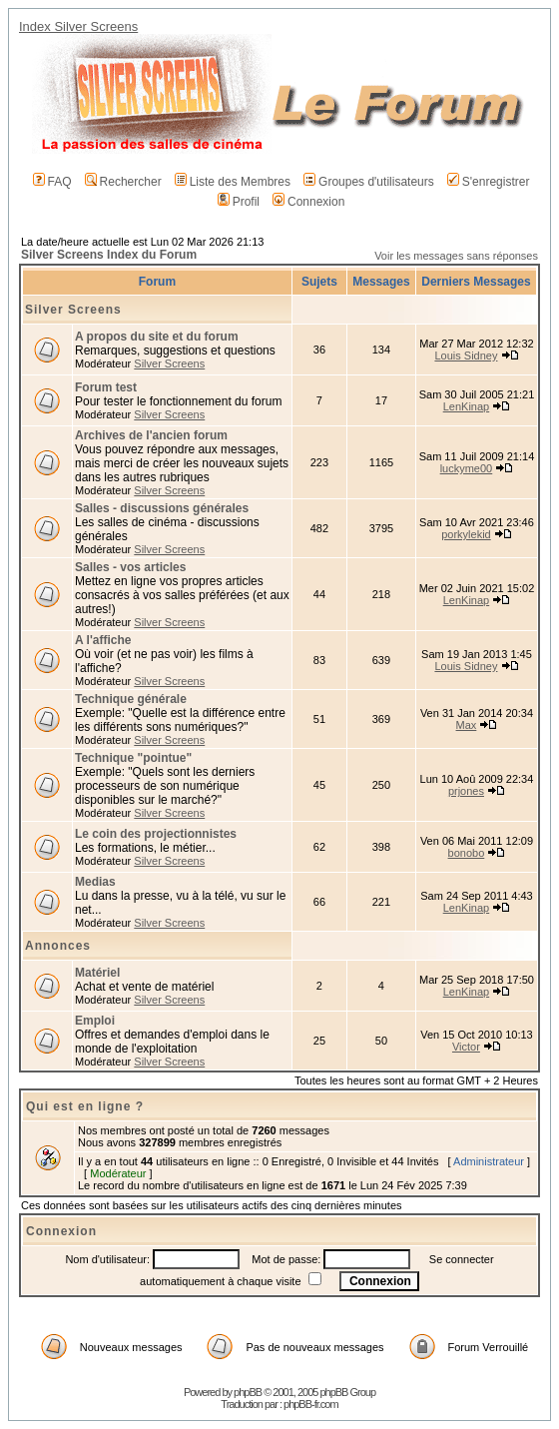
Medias (95, 882)
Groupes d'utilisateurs (368, 182)
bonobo (466, 853)
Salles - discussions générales (162, 508)
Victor (466, 1047)
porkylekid (466, 534)
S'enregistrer (488, 182)
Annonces (58, 946)
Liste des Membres (232, 182)
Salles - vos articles (130, 567)
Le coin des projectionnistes (156, 834)
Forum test (106, 387)
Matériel (97, 973)
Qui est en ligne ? (85, 1106)
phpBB (248, 1392)
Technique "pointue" (133, 758)
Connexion (308, 202)
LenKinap (466, 406)
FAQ (52, 182)
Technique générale (131, 699)
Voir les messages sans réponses (456, 256)
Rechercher (123, 182)
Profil (239, 202)
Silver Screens (73, 310)
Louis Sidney (465, 355)
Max (466, 725)
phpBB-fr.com (310, 1404)
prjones (466, 791)
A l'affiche (103, 640)
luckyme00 (466, 468)
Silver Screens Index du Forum (109, 255)
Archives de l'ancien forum (151, 435)
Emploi (95, 1021)
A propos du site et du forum (157, 337)
